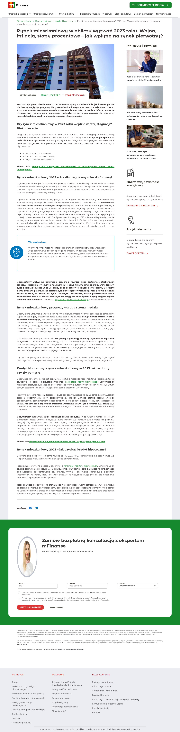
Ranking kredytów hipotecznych (28, 698)
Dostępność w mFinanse (64, 689)
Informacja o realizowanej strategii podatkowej (115, 699)
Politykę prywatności (122, 729)
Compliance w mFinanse (104, 690)
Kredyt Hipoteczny (64, 21)
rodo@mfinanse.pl (68, 634)
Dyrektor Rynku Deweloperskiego (71, 299)
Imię (22, 583)
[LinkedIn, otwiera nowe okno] (59, 716)
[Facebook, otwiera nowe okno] (54, 716)
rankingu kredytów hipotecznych (80, 466)
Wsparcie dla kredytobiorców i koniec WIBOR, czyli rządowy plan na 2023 (67, 441)
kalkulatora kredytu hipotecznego (82, 382)
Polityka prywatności (102, 682)
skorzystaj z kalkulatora (141, 206)
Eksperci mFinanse (90, 14)
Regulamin (61, 649)
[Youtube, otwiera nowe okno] (63, 716)
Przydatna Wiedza (75, 95)
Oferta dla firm (67, 14)
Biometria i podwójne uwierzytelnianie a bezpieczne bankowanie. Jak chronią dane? (142, 155)
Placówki (107, 14)
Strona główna (24, 21)
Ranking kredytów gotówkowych (28, 709)
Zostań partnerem (143, 14)
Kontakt (96, 712)
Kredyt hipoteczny (18, 14)
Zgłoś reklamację (100, 695)
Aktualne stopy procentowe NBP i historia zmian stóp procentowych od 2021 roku (144, 115)
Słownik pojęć (59, 711)
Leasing (16, 718)
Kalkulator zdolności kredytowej (28, 693)
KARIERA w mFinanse (148, 5)
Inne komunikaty (100, 708)
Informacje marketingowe (65, 706)
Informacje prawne (101, 686)
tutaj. (36, 636)
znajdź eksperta (135, 253)
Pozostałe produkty (21, 722)
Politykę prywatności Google (74, 649)
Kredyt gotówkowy (43, 14)
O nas (15, 682)
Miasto (123, 583)
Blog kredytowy (123, 14)
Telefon (73, 583)
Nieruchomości (164, 14)
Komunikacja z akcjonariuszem (107, 704)
